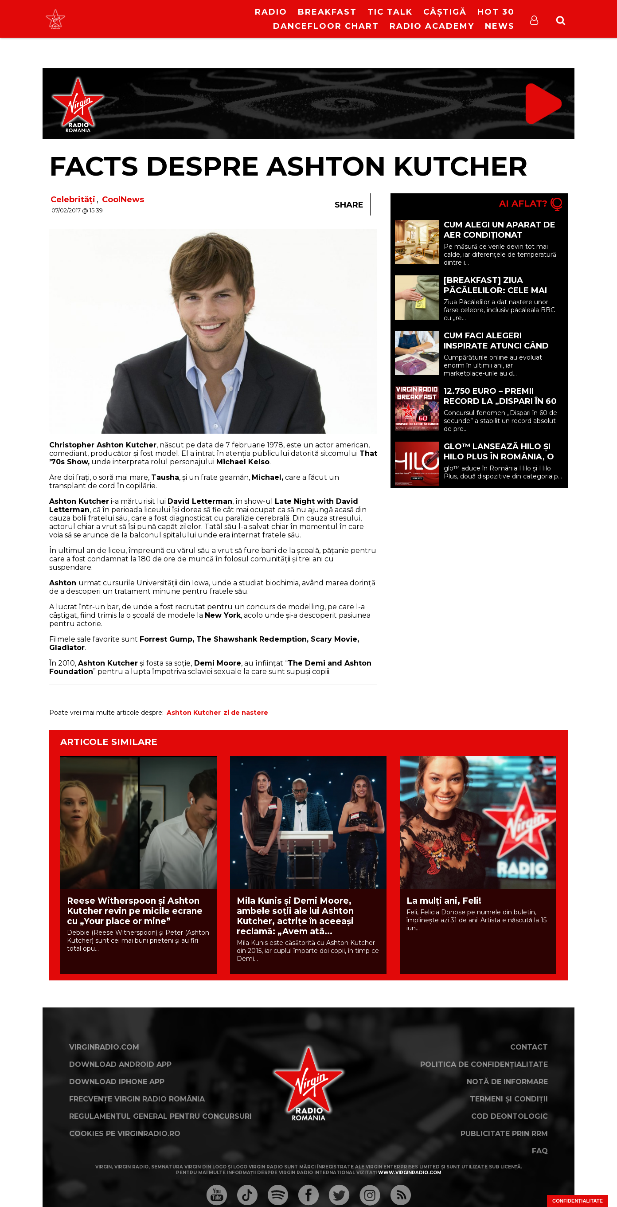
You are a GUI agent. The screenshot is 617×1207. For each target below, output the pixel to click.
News (500, 26)
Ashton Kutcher (194, 713)
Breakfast (327, 12)
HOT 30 (496, 12)
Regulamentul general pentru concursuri (160, 1116)
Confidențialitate (577, 1200)
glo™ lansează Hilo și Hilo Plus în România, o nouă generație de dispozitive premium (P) (499, 462)
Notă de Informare (507, 1082)
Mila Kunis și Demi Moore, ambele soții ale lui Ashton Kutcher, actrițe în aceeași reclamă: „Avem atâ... (295, 916)
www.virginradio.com (409, 1173)
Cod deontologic (509, 1116)
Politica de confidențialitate (484, 1064)
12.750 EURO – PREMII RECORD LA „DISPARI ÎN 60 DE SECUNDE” (500, 401)
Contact (529, 1047)
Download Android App (120, 1064)
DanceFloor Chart (326, 26)
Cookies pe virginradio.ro (124, 1133)
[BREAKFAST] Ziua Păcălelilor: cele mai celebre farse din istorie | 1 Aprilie (495, 295)
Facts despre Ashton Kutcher (288, 166)
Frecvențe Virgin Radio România (137, 1099)
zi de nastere (245, 713)
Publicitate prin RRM (504, 1133)
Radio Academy (432, 26)
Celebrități (73, 199)
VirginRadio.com (104, 1047)
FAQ (540, 1151)
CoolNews (123, 199)
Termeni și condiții (509, 1099)
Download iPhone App (116, 1082)
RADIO (271, 12)
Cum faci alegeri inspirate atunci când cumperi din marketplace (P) (496, 351)
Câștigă (445, 12)
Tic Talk (390, 12)
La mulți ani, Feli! (443, 901)
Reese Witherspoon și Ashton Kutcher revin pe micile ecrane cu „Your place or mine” (135, 911)
